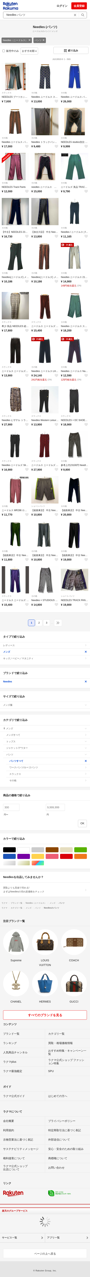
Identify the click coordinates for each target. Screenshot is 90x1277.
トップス (46, 741)
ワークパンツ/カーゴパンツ (48, 767)
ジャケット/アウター (46, 748)
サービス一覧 (9, 1237)
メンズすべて (46, 735)
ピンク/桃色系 (58, 856)
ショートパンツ (38, 506)
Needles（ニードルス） (17, 40)
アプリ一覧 (53, 1237)
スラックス (6, 93)
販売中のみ (10, 50)
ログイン (62, 5)
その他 (34, 93)
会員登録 (79, 5)
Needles (45, 681)
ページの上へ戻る (45, 1253)
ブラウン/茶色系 (58, 849)
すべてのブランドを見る (45, 1015)
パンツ (40, 40)
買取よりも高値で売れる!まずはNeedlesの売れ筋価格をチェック (45, 889)
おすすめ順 (29, 50)
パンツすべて (48, 761)
